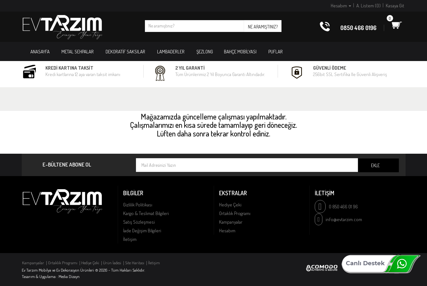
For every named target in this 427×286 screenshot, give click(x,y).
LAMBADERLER (171, 52)
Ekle (375, 165)
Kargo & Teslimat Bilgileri (146, 213)
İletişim (130, 239)
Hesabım (227, 231)
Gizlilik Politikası (137, 205)
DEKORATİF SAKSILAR (125, 52)
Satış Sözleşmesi (139, 222)
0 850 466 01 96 (343, 207)
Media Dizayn (69, 276)
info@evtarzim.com (344, 219)
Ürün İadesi (112, 262)
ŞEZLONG (204, 52)
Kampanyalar (230, 222)
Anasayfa (40, 52)
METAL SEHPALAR (77, 52)
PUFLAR (275, 52)
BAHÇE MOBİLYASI (240, 52)
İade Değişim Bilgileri (142, 231)
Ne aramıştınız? (263, 26)
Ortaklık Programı (234, 213)
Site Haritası (134, 262)
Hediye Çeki (230, 205)
